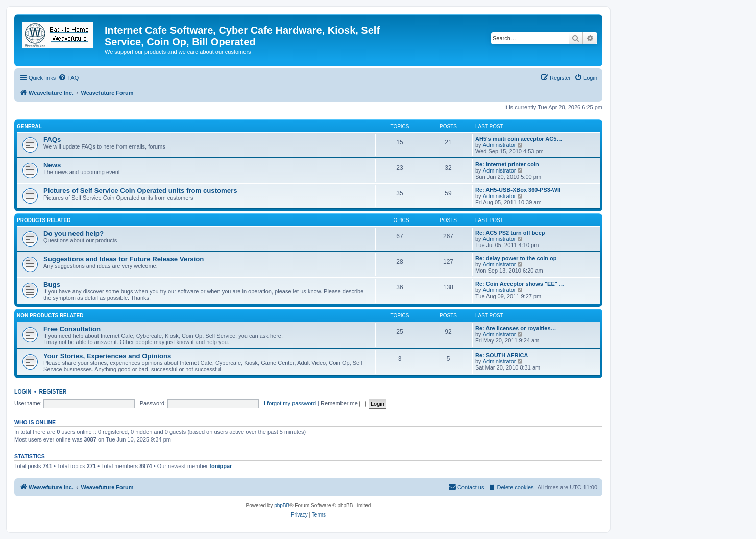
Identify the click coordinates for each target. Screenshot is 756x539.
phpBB (281, 505)
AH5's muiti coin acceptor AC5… (518, 139)
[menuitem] (68, 77)
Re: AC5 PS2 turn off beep (510, 233)
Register (53, 391)
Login (22, 391)
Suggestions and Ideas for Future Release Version (123, 259)
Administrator (499, 145)
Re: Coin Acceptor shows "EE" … (520, 284)
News (52, 165)
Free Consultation (72, 329)
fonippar (220, 466)
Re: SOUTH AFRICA (501, 355)
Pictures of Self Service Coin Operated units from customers (140, 190)
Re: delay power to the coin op (516, 258)
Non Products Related (50, 315)
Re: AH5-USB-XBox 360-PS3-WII (517, 190)
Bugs (51, 284)
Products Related (43, 220)
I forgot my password (290, 403)
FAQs (52, 139)
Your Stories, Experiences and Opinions (107, 356)
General (29, 126)
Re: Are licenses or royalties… (515, 328)
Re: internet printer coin (507, 164)
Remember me (343, 403)
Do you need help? (73, 233)
